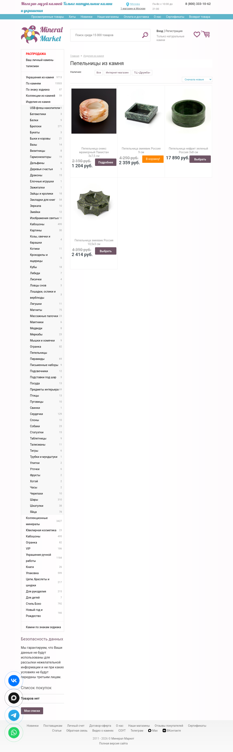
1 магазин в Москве (132, 8)
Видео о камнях (103, 730)
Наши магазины (108, 16)
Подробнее (105, 162)
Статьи (56, 730)
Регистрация (174, 31)
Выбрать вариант (200, 160)
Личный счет (75, 725)
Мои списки (32, 710)
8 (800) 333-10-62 (198, 4)
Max (153, 730)
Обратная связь (77, 730)
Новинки (86, 16)
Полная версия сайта (113, 743)
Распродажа (36, 53)
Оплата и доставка (136, 16)
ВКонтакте (172, 730)
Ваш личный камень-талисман (40, 63)
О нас (157, 16)
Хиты (72, 16)
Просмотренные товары (47, 16)
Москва (135, 4)
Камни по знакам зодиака (43, 627)
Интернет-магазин (117, 72)
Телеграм (137, 730)
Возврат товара (199, 16)
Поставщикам (52, 725)
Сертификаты (175, 16)
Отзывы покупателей (169, 725)
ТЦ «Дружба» (142, 72)
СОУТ (122, 730)
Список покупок (36, 687)
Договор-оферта (100, 725)
